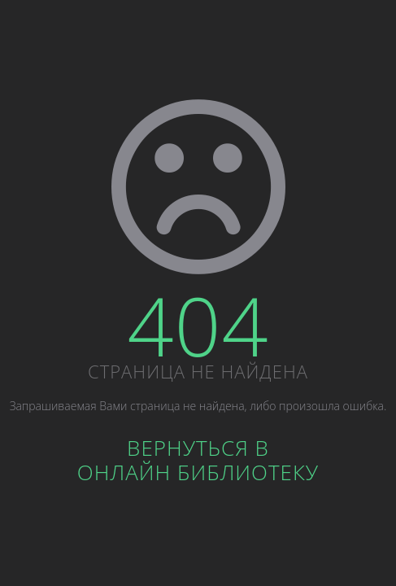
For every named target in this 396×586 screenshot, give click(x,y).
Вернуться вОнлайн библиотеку (198, 460)
